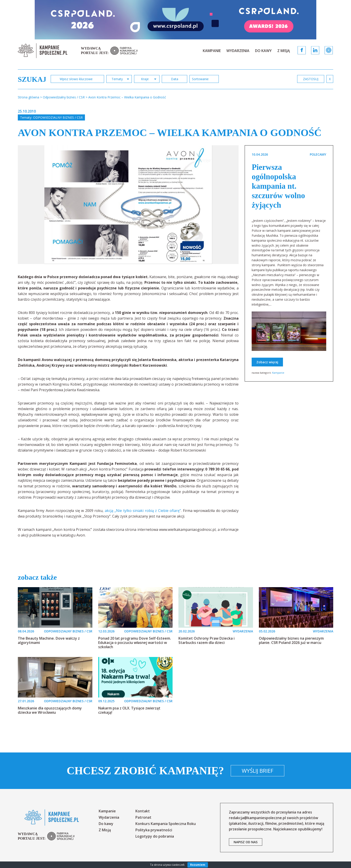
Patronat (143, 817)
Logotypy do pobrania (154, 836)
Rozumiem (197, 865)
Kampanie (212, 50)
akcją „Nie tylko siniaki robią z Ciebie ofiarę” (143, 510)
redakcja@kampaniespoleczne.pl (257, 817)
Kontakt (142, 811)
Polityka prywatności (153, 829)
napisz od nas (246, 842)
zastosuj (310, 79)
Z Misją (283, 50)
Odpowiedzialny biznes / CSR (58, 117)
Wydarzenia (237, 50)
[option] (128, 204)
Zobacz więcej (267, 362)
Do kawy (263, 50)
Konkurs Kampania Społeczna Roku (165, 823)
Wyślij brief (257, 770)
